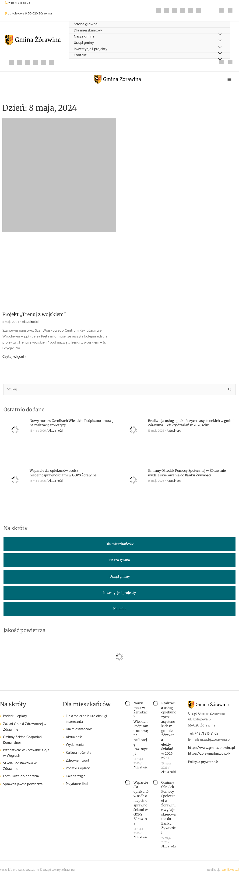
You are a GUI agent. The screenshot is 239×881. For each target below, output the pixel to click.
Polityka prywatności (205, 764)
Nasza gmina (84, 37)
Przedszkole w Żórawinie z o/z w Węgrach (24, 757)
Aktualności (30, 323)
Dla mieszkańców (88, 31)
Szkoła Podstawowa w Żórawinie (21, 770)
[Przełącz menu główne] (229, 80)
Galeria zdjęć (76, 779)
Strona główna (86, 24)
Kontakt (80, 55)
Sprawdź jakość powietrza (24, 789)
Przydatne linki (78, 787)
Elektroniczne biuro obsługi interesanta (88, 721)
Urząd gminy (84, 43)
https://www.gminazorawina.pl (213, 750)
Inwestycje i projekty (90, 49)
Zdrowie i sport (78, 763)
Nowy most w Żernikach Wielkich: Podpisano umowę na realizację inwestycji (141, 730)
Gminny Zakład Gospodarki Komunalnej (25, 743)
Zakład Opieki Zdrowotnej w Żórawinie (26, 729)
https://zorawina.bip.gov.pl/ (210, 756)
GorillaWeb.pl (230, 871)
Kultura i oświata (79, 755)
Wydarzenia (75, 748)
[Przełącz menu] (219, 59)
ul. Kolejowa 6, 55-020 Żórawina (30, 13)
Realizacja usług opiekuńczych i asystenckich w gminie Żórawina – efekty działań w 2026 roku (191, 424)
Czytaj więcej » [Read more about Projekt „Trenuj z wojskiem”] (14, 358)
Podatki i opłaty (16, 718)
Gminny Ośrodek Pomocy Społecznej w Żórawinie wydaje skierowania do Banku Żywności (187, 474)
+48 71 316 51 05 (19, 3)
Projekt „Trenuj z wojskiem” (34, 316)
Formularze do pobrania (22, 781)
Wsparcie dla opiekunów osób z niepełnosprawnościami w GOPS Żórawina (63, 474)
